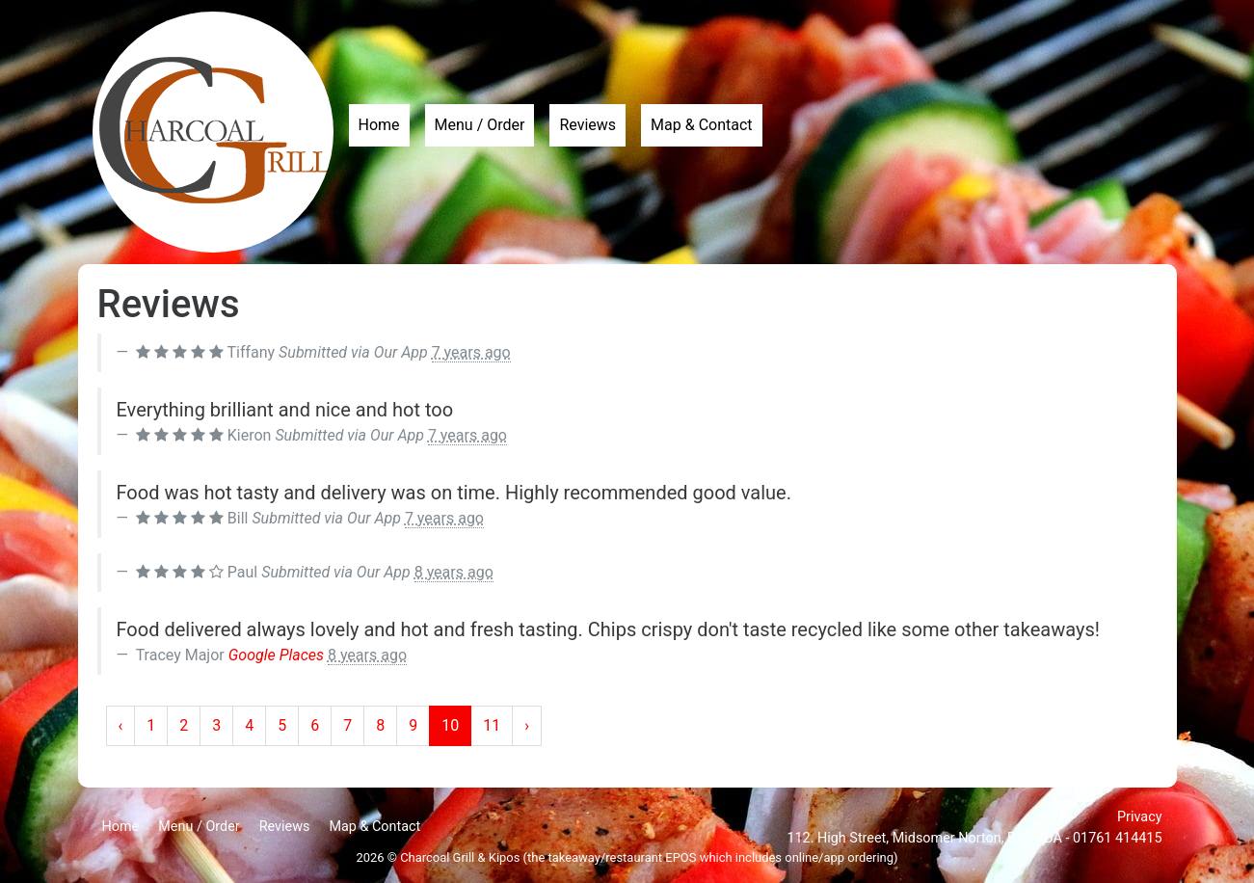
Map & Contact (701, 125)
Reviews (587, 125)
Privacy (1139, 817)
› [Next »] (526, 725)
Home (379, 125)
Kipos (504, 857)
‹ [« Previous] (121, 725)
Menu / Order (480, 125)
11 (491, 725)
